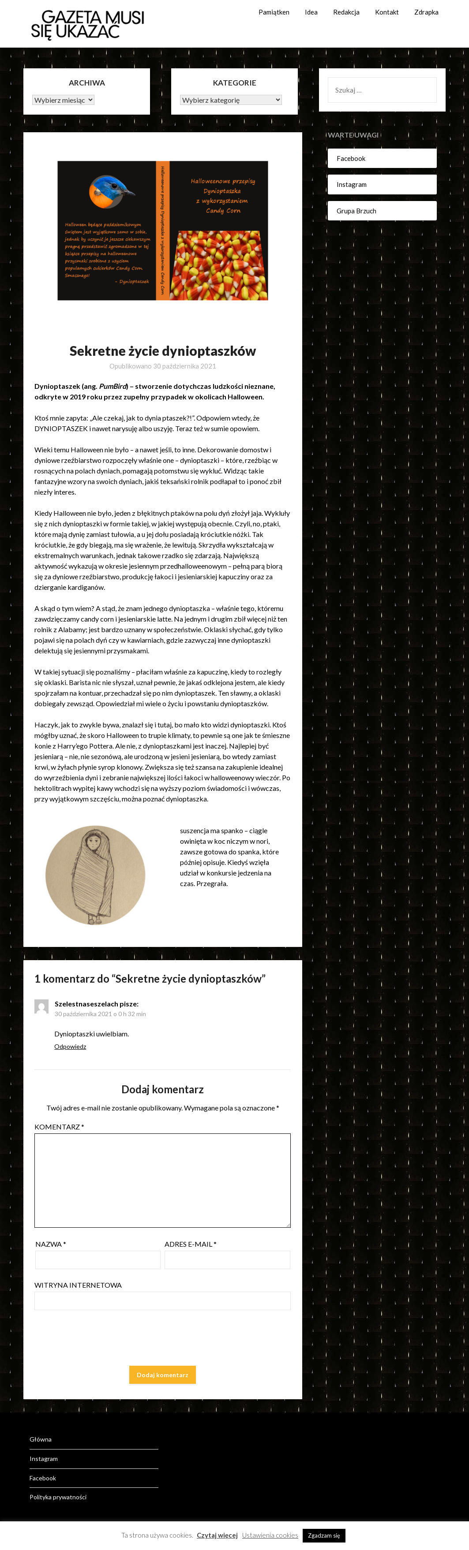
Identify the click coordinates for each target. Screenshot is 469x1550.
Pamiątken (274, 12)
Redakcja (346, 12)
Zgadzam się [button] (324, 1535)
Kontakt (387, 12)
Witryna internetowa (78, 1285)
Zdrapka (426, 12)
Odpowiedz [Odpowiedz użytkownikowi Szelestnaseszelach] (70, 1046)
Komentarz (59, 1126)
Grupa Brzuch (356, 211)
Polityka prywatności (58, 1497)
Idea (311, 12)
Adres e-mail (191, 1244)
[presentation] (101, 1340)
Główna (41, 1439)
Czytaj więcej (217, 1535)
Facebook (351, 158)
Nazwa (50, 1244)
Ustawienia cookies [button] (270, 1535)
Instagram (352, 184)
